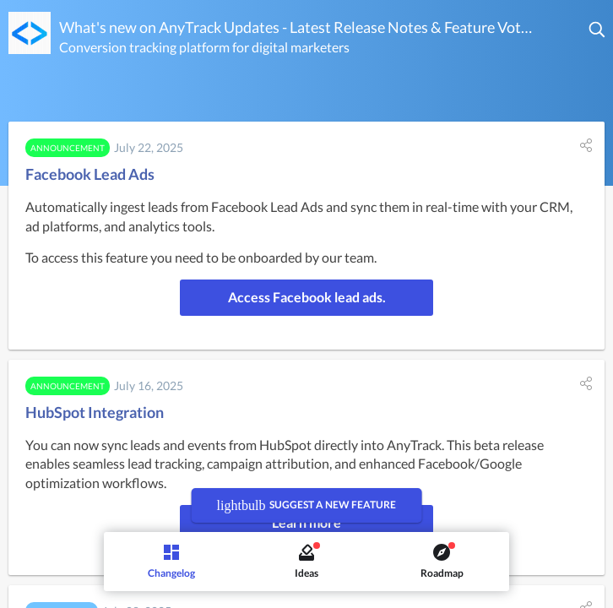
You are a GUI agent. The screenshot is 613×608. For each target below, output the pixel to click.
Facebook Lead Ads (90, 174)
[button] (598, 30)
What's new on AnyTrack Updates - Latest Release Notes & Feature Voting (296, 27)
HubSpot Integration (94, 412)
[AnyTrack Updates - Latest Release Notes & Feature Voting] (29, 33)
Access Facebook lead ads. (307, 297)
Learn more (306, 522)
